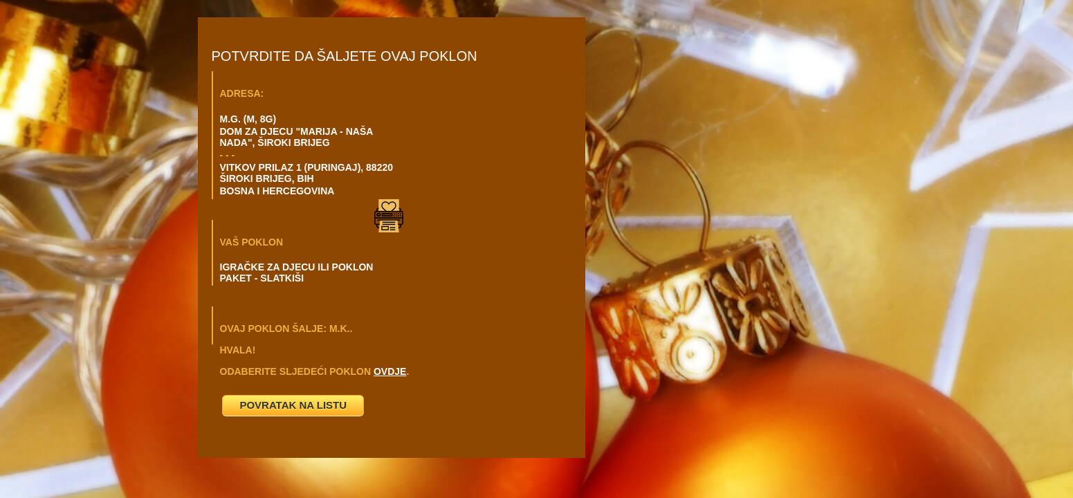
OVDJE (390, 371)
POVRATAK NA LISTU (293, 405)
